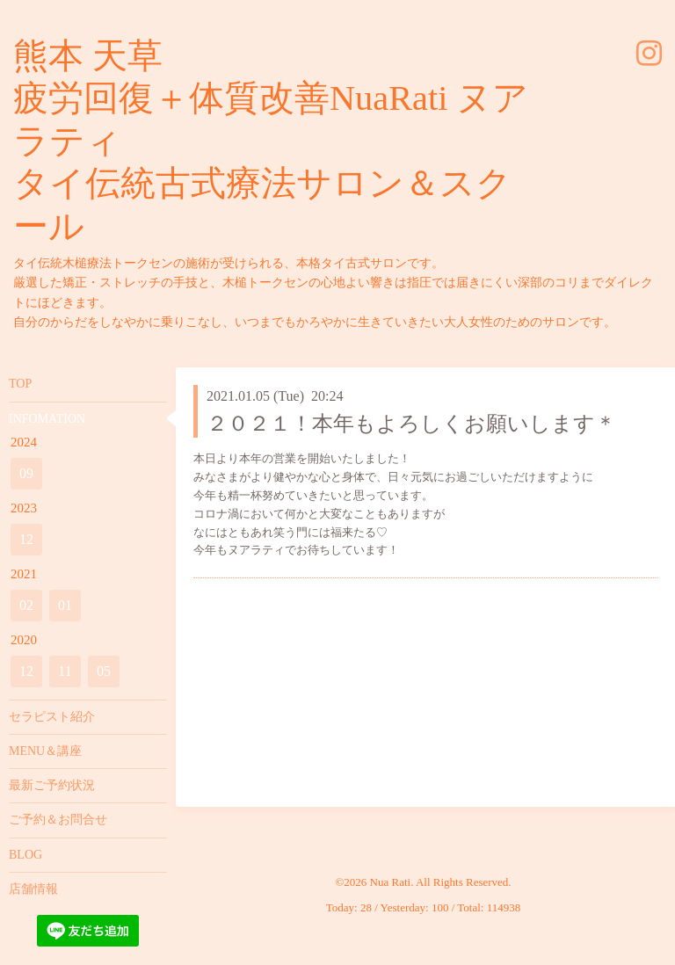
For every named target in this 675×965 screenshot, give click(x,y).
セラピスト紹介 (52, 716)
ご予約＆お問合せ (58, 819)
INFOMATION (47, 418)
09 (26, 473)
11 (64, 671)
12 (26, 539)
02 (26, 605)
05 (104, 671)
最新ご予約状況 (52, 785)
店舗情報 (33, 889)
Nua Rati (390, 882)
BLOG (25, 854)
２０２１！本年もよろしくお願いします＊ (411, 423)
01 (65, 605)
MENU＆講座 (45, 751)
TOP (20, 383)
